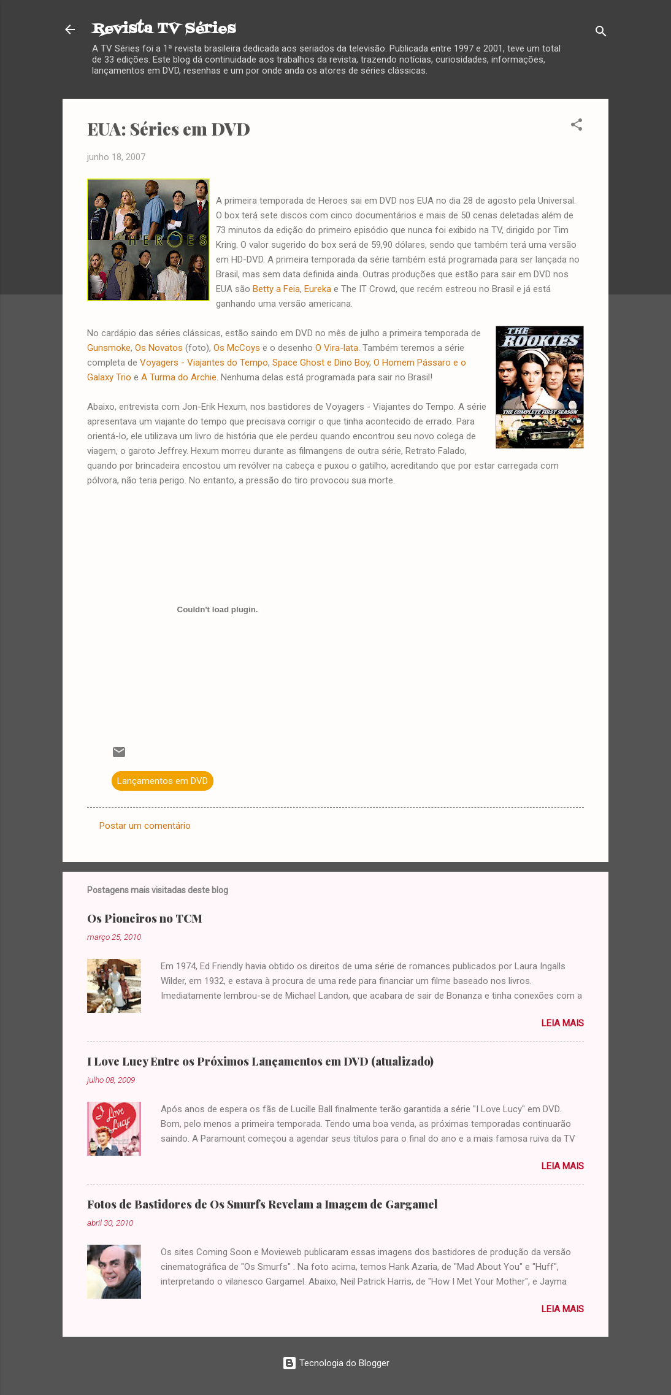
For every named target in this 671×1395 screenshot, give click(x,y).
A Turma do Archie (179, 377)
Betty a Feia (276, 288)
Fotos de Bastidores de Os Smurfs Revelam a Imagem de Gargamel (262, 1204)
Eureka (317, 288)
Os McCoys (236, 347)
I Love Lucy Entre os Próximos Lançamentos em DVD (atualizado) (260, 1061)
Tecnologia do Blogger (335, 1363)
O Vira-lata (336, 347)
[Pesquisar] (601, 33)
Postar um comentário (145, 825)
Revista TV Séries (164, 29)
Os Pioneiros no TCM (144, 918)
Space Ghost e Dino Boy (320, 362)
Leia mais (563, 1023)
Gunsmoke (109, 347)
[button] (576, 126)
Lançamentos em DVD (162, 780)
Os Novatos (159, 347)
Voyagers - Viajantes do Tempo (204, 362)
